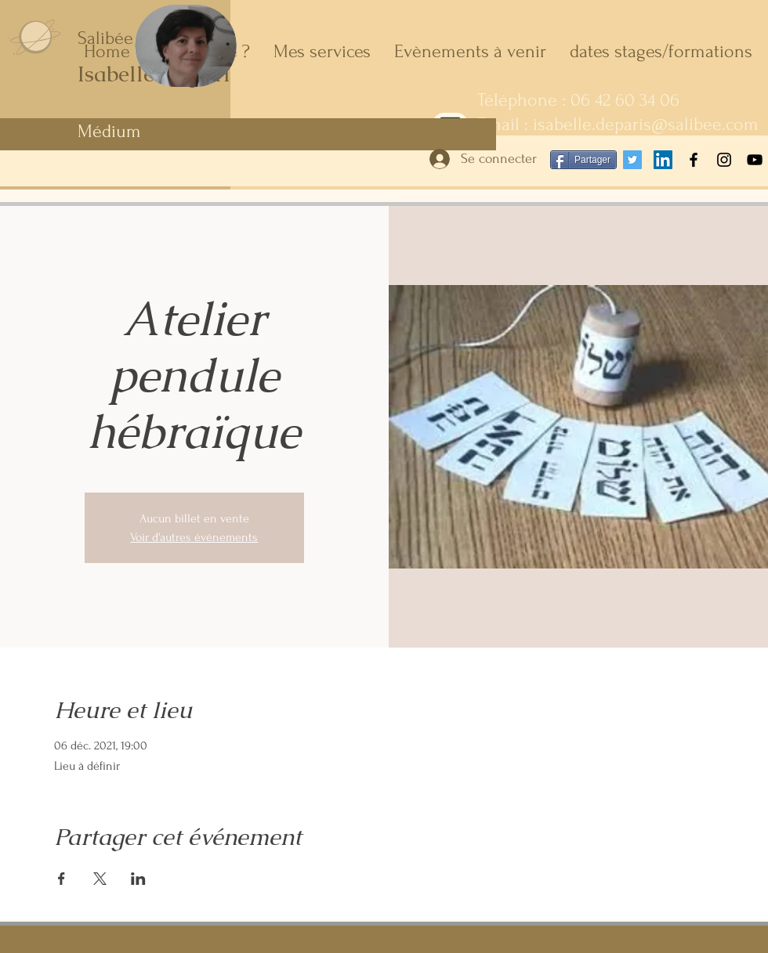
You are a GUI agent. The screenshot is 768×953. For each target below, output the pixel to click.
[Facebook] (693, 159)
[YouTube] (754, 159)
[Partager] (583, 159)
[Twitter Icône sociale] (632, 159)
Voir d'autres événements (194, 537)
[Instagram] (724, 159)
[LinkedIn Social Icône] (663, 159)
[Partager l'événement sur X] (99, 878)
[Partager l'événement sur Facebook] (61, 878)
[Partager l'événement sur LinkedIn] (138, 878)
